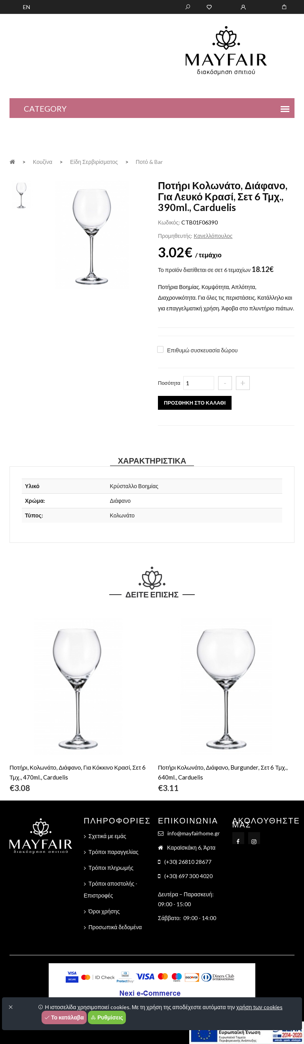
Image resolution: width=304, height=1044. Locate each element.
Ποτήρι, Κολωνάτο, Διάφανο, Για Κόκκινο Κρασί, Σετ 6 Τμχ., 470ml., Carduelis (78, 772)
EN (26, 7)
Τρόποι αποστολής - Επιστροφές (111, 889)
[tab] (21, 193)
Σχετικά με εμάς (107, 836)
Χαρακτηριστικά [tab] (152, 460)
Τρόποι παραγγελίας (114, 851)
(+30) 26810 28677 (187, 861)
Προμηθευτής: (175, 235)
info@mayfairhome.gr (193, 833)
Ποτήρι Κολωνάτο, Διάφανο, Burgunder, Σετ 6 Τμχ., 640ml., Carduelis (222, 772)
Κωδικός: (169, 222)
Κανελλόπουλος (213, 235)
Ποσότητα (169, 383)
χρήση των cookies (259, 1007)
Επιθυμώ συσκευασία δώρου (202, 350)
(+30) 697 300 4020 (188, 876)
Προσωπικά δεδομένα (115, 927)
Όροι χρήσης (104, 911)
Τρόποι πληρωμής (111, 867)
